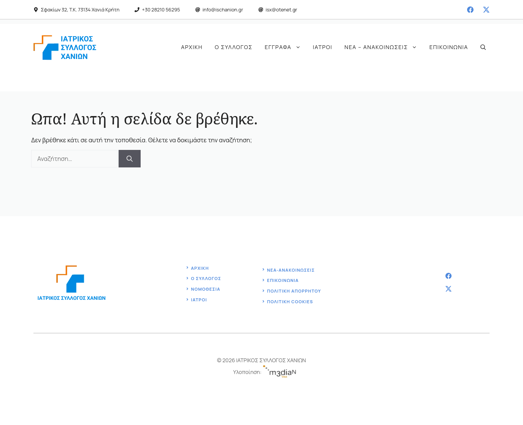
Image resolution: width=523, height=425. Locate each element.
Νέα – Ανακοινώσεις (383, 47)
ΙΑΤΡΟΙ (199, 299)
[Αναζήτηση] (130, 158)
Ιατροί (322, 47)
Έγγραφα (286, 47)
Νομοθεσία (205, 289)
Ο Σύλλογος (233, 47)
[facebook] (470, 9)
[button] (483, 47)
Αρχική (192, 47)
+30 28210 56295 (161, 9)
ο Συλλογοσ (206, 278)
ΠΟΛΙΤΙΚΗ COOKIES (290, 301)
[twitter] (486, 9)
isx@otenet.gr (281, 9)
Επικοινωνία (448, 47)
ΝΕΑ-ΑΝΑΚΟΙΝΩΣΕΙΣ (291, 270)
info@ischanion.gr (223, 9)
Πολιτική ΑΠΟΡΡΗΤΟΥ (294, 291)
